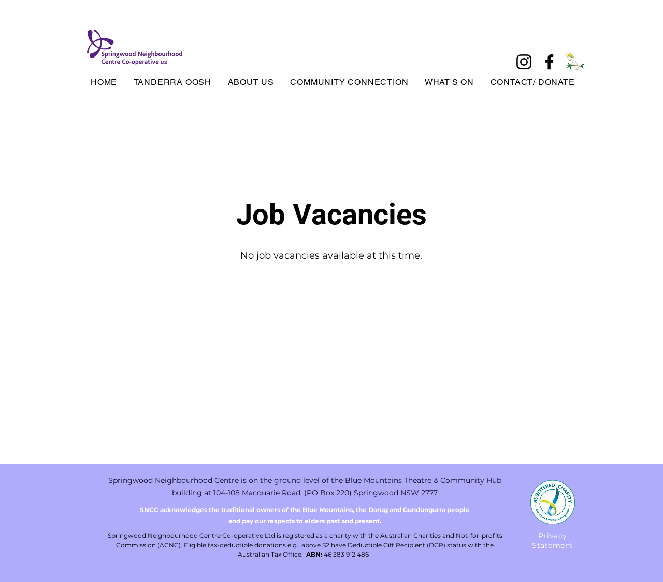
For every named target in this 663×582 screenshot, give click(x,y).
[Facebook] (549, 62)
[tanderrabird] (575, 62)
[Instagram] (524, 62)
